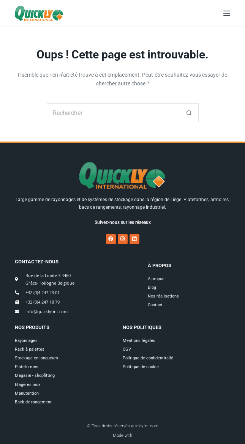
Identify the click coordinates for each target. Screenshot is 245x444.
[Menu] (226, 13)
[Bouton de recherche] (189, 112)
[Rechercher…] (113, 112)
